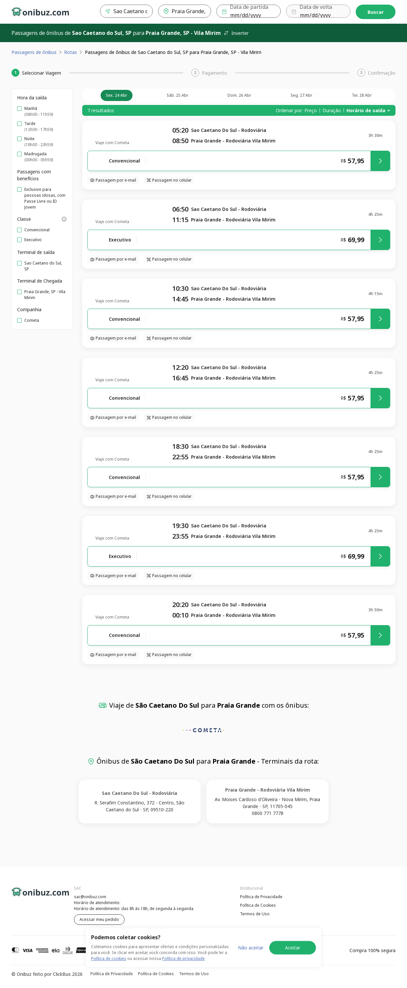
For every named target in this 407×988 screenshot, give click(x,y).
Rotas (70, 52)
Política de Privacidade (261, 896)
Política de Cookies (258, 905)
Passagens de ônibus (34, 52)
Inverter (236, 33)
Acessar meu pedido (99, 919)
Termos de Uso (255, 914)
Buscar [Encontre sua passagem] (376, 12)
